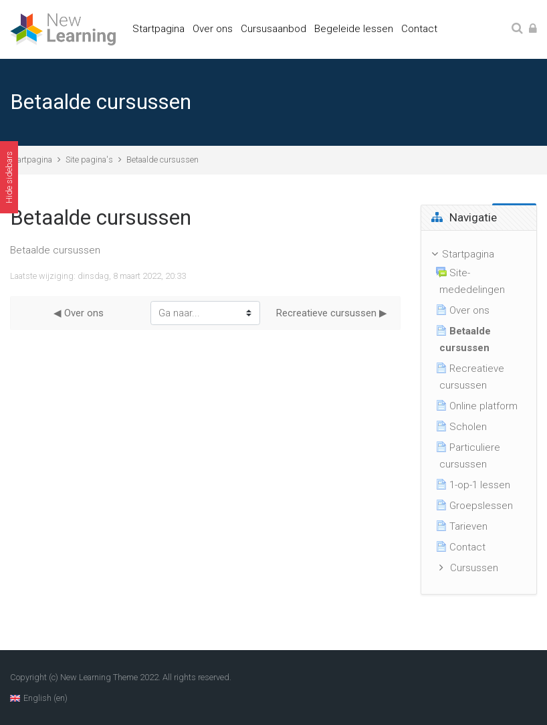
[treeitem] (479, 412)
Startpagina (158, 29)
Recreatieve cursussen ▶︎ (331, 313)
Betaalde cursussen (162, 159)
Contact (419, 29)
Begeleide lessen (353, 29)
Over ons (213, 29)
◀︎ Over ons (78, 313)
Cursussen (474, 568)
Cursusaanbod (273, 29)
